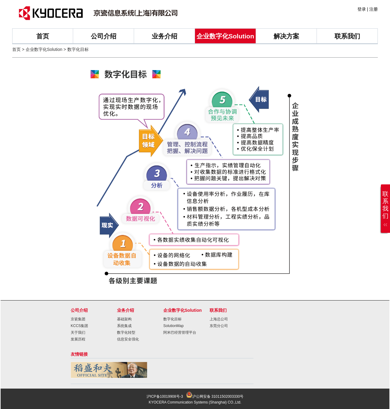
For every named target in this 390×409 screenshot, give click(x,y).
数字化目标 (172, 319)
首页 (42, 36)
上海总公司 (219, 319)
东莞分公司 (219, 326)
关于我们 (78, 332)
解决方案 (286, 36)
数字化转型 (126, 332)
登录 (361, 9)
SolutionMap (173, 326)
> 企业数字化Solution (42, 49)
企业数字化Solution (225, 36)
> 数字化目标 (75, 49)
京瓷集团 (78, 319)
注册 (373, 9)
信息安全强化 (128, 339)
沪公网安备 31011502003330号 (215, 396)
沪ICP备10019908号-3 (165, 396)
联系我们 (347, 36)
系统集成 (124, 326)
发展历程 (78, 339)
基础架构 (124, 319)
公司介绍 (103, 36)
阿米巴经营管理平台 (179, 332)
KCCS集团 (79, 326)
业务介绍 (164, 36)
